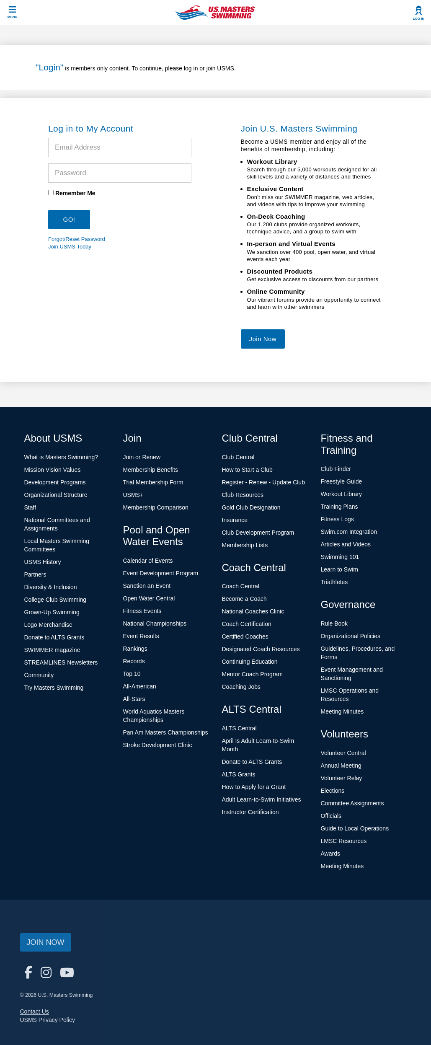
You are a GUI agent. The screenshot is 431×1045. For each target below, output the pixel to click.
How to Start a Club (247, 469)
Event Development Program (161, 573)
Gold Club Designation (251, 507)
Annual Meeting (341, 765)
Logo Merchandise (48, 624)
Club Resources (243, 494)
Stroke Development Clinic (157, 745)
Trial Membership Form (153, 482)
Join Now (263, 338)
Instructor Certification (250, 812)
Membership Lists (245, 545)
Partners (35, 574)
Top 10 (132, 673)
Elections (333, 790)
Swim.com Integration (349, 531)
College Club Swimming (55, 599)
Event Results (141, 636)
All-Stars (134, 699)
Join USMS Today (69, 246)
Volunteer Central (343, 753)
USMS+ (133, 494)
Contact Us (34, 1011)
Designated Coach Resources (261, 649)
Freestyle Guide (341, 481)
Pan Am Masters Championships (165, 732)
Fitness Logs (337, 519)
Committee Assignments (352, 803)
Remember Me (75, 193)
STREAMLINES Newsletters (61, 662)
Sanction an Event (147, 585)
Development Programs (55, 482)
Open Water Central (149, 598)
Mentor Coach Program (252, 674)
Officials (331, 815)
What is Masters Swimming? (61, 457)
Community (39, 675)
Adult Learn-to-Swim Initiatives (261, 799)
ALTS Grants (239, 774)
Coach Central (241, 586)
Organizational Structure (56, 494)
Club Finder (336, 469)
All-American (139, 686)
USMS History (42, 562)
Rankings (135, 648)
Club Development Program (258, 532)
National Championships (155, 623)
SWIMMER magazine (52, 650)
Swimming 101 (340, 557)
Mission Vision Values (52, 469)
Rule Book (334, 623)
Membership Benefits (150, 469)
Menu (13, 17)
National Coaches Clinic (253, 611)
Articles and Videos (346, 544)
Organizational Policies (350, 636)
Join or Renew (142, 457)
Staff (30, 507)
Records (134, 661)
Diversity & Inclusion (50, 587)
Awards (330, 853)
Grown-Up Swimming (52, 612)
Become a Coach (244, 598)
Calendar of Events (148, 560)
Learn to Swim (339, 569)
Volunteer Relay (341, 778)
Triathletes (334, 582)
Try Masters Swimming (54, 687)
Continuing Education (250, 661)
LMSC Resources (344, 841)
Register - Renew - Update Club (263, 482)
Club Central (238, 457)
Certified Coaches (245, 636)
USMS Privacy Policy (47, 1020)
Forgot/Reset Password (76, 239)
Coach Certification (246, 624)
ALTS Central (239, 728)
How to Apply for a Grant (254, 787)
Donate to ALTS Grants (54, 637)
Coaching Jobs (241, 686)
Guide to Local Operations (355, 828)
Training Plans (339, 506)
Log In (419, 19)
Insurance (235, 520)
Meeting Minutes (342, 711)
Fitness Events (142, 611)
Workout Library (341, 494)
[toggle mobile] (12, 12)
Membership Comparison (155, 507)
